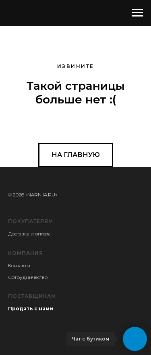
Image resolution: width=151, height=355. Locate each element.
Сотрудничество (28, 277)
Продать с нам (29, 308)
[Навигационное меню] (137, 13)
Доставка (18, 234)
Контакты (19, 265)
